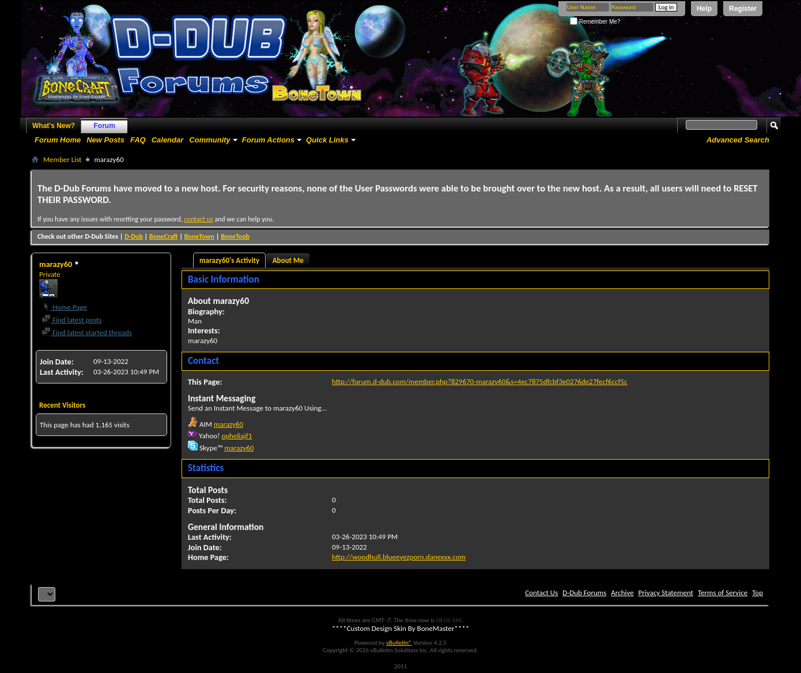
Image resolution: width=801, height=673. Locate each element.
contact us (198, 219)
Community (210, 140)
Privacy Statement (665, 592)
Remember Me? (595, 21)
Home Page (64, 307)
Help (704, 9)
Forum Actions (268, 140)
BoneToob (235, 236)
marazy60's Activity (229, 260)
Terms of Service (722, 592)
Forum (104, 126)
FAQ (138, 140)
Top (757, 592)
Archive (622, 592)
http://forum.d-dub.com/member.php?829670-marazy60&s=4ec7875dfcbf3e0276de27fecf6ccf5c (480, 381)
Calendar (168, 140)
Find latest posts (71, 319)
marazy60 (228, 424)
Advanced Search (737, 140)
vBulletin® (399, 642)
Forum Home (58, 140)
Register (743, 9)
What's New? (53, 126)
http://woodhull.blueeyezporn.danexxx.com (399, 556)
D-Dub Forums (584, 592)
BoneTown (199, 236)
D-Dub (133, 236)
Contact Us (541, 592)
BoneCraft (163, 236)
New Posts (105, 140)
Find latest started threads (86, 332)
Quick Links (327, 140)
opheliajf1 (236, 435)
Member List (62, 159)
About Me (288, 260)
